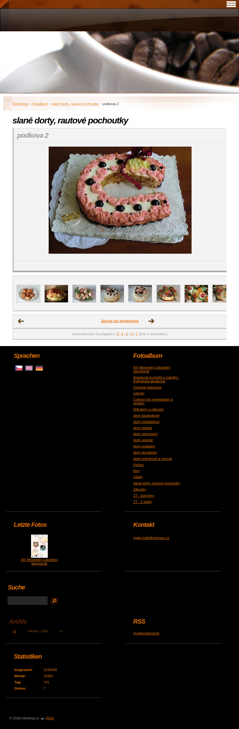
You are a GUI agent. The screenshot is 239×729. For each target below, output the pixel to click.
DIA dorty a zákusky (148, 409)
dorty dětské (142, 428)
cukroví (138, 393)
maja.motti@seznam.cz (151, 538)
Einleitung (20, 104)
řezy (136, 471)
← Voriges (21, 321)
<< (14, 631)
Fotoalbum (40, 104)
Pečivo (138, 465)
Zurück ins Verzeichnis (119, 321)
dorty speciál (143, 440)
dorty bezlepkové (146, 415)
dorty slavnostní (145, 434)
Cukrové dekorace (147, 387)
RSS (50, 718)
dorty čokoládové (146, 422)
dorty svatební (144, 446)
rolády (137, 477)
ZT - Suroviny (143, 495)
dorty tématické (145, 452)
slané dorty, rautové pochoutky (75, 104)
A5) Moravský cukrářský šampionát (39, 561)
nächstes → (151, 321)
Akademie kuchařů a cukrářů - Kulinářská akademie (156, 379)
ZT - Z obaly (142, 502)
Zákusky (139, 489)
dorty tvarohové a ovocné (152, 458)
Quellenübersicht (146, 633)
